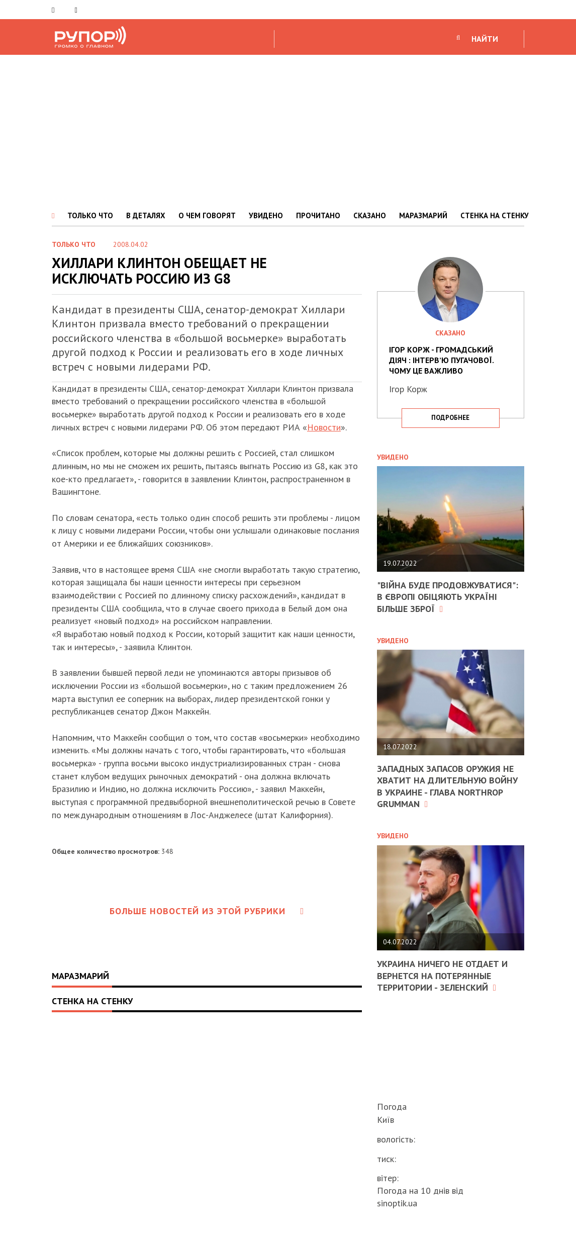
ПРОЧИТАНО (318, 215)
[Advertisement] (288, 130)
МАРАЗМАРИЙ (423, 215)
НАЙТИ (484, 39)
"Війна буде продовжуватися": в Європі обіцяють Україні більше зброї (447, 596)
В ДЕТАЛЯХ (145, 215)
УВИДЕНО (266, 215)
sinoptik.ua (397, 1203)
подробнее (450, 417)
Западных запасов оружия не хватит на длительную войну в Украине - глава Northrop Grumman (447, 786)
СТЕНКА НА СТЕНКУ (494, 215)
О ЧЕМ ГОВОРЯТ (207, 215)
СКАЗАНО (369, 215)
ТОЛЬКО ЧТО (90, 215)
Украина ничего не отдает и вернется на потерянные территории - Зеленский (442, 975)
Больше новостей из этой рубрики (207, 911)
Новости (324, 427)
